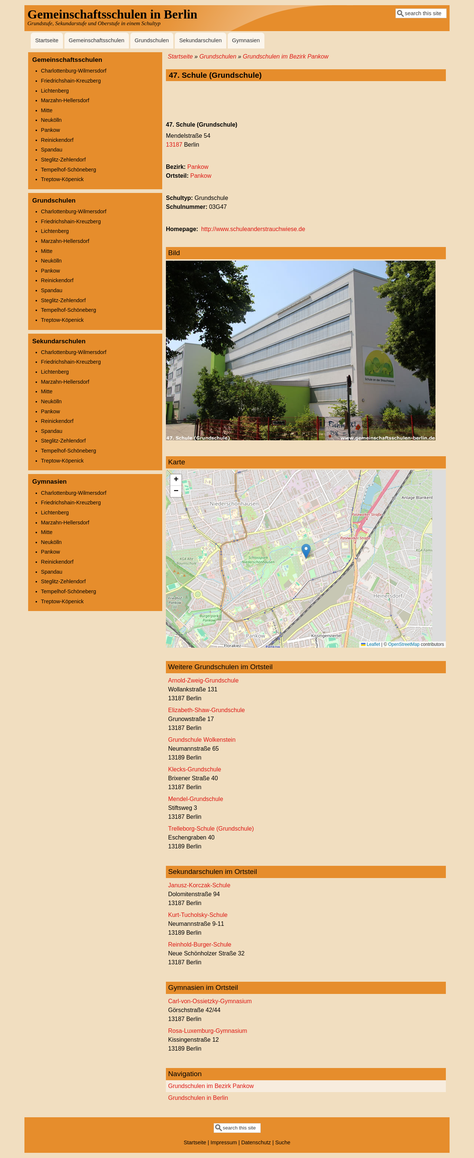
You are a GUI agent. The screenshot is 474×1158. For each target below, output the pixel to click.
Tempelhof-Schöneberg (68, 170)
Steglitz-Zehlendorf (63, 160)
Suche (282, 1142)
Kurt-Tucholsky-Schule (197, 915)
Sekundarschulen (200, 40)
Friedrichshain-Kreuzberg (71, 81)
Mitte (47, 110)
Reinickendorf (57, 140)
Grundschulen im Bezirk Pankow (285, 56)
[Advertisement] (306, 101)
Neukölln (51, 120)
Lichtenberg (55, 91)
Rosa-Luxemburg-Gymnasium (207, 1031)
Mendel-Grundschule (195, 799)
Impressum (224, 1142)
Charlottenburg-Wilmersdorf (74, 71)
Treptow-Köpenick (62, 179)
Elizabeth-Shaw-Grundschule (206, 710)
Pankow (197, 167)
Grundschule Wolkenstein (202, 740)
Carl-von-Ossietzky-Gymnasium (210, 1001)
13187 (174, 144)
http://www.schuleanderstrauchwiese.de (253, 229)
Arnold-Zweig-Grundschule (203, 680)
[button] (306, 551)
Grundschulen (152, 40)
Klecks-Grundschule (194, 769)
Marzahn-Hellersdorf (65, 100)
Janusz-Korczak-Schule (199, 885)
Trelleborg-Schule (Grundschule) (211, 828)
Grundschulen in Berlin (198, 1098)
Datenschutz (256, 1142)
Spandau (52, 150)
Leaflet (370, 644)
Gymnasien (246, 40)
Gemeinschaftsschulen (96, 40)
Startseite (47, 40)
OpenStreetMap (404, 644)
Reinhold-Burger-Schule (199, 944)
